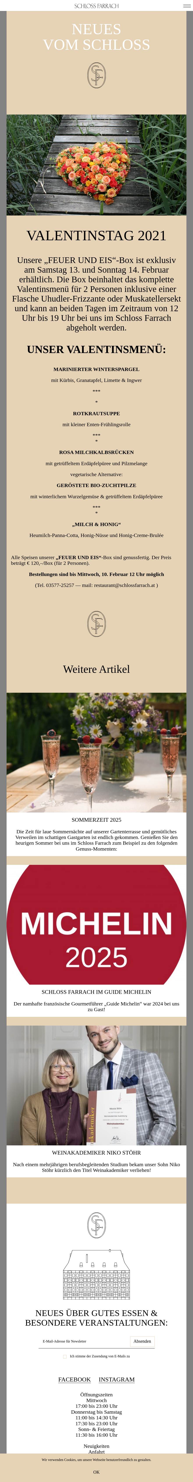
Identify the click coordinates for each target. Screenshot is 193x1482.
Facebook (74, 1379)
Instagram (117, 1379)
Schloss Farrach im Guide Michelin (96, 992)
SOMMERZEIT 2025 (96, 820)
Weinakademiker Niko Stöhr (96, 1153)
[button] (187, 5)
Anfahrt (96, 1452)
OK (96, 1472)
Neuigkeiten (96, 1446)
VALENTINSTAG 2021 (96, 235)
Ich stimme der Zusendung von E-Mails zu (100, 1356)
